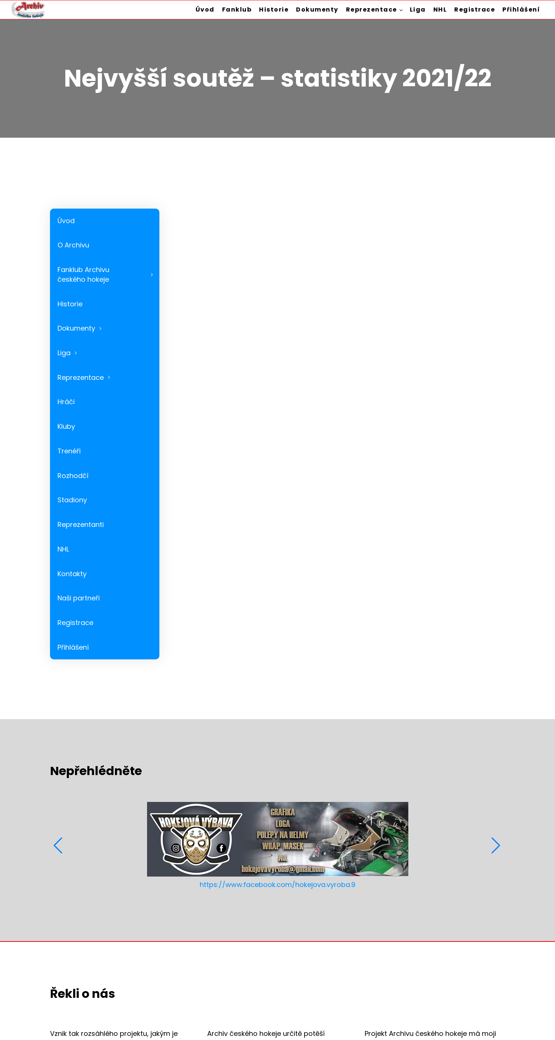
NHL (440, 9)
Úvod (205, 9)
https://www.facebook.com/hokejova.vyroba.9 (277, 884)
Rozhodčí (72, 475)
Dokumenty (317, 9)
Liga (418, 9)
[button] (59, 845)
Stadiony (72, 500)
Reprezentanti (80, 524)
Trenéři (69, 451)
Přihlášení (521, 9)
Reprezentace (371, 9)
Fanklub (237, 9)
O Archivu (73, 245)
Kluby (66, 426)
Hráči (66, 401)
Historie (274, 9)
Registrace (474, 9)
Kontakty (72, 573)
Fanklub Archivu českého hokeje (83, 274)
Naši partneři (78, 598)
